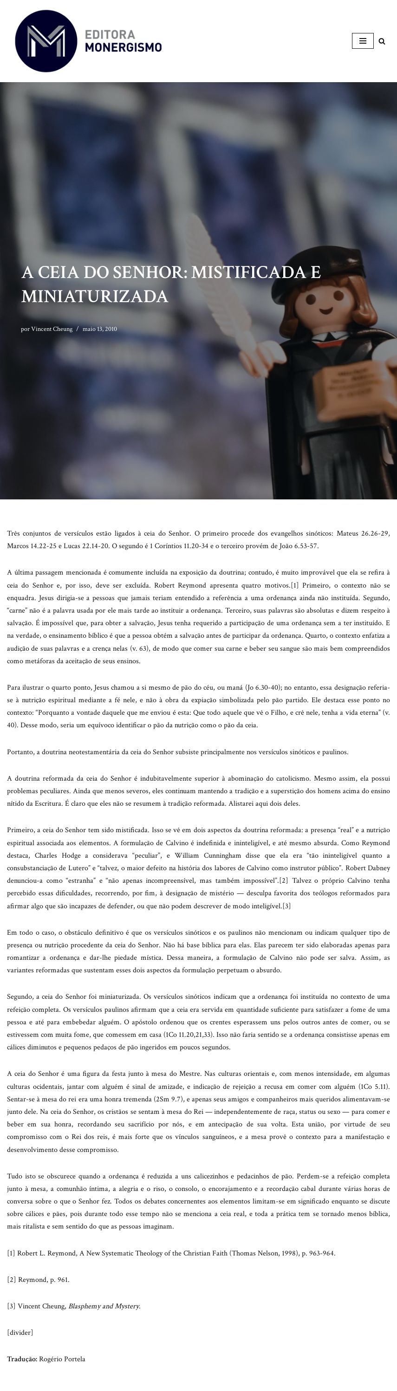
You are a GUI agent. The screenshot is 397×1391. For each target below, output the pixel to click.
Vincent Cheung (51, 328)
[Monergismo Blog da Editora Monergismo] (88, 41)
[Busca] (381, 41)
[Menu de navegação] (363, 41)
